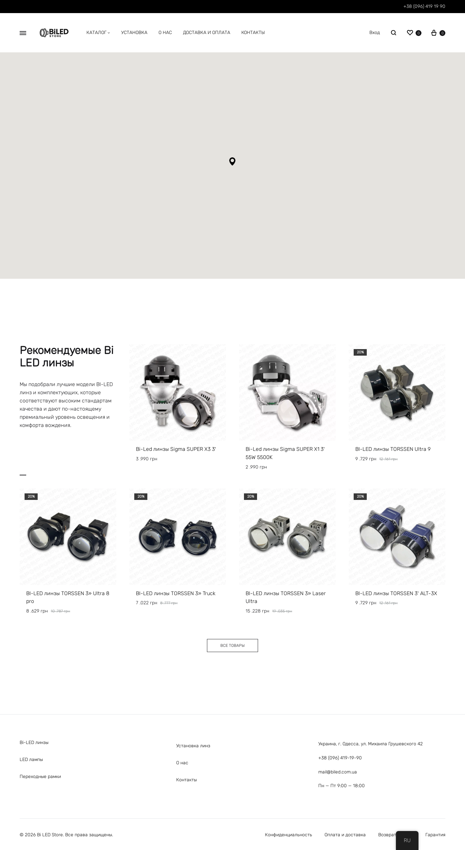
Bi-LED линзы (34, 742)
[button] (232, 161)
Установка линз (193, 746)
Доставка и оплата (206, 32)
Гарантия (435, 835)
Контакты (253, 32)
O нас (165, 32)
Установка (134, 32)
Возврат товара (395, 835)
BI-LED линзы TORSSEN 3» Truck (175, 593)
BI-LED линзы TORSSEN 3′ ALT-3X (396, 593)
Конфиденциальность (288, 835)
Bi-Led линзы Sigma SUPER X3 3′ (176, 449)
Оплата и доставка (345, 835)
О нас (182, 763)
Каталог (98, 32)
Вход (374, 32)
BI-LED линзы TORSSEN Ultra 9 (393, 449)
